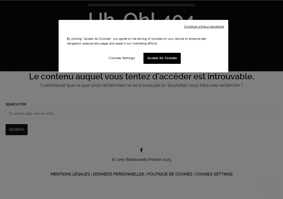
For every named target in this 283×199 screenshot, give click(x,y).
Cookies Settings (122, 58)
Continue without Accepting (204, 26)
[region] (143, 46)
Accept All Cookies (162, 58)
